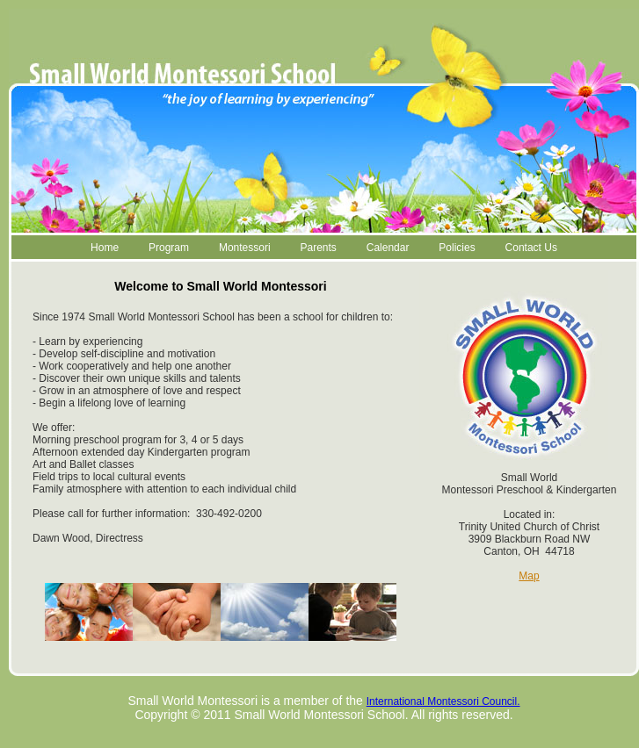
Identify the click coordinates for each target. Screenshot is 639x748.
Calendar (388, 247)
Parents (318, 247)
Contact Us (531, 247)
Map (529, 576)
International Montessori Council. (443, 701)
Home (105, 247)
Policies (457, 247)
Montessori (245, 247)
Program (169, 247)
